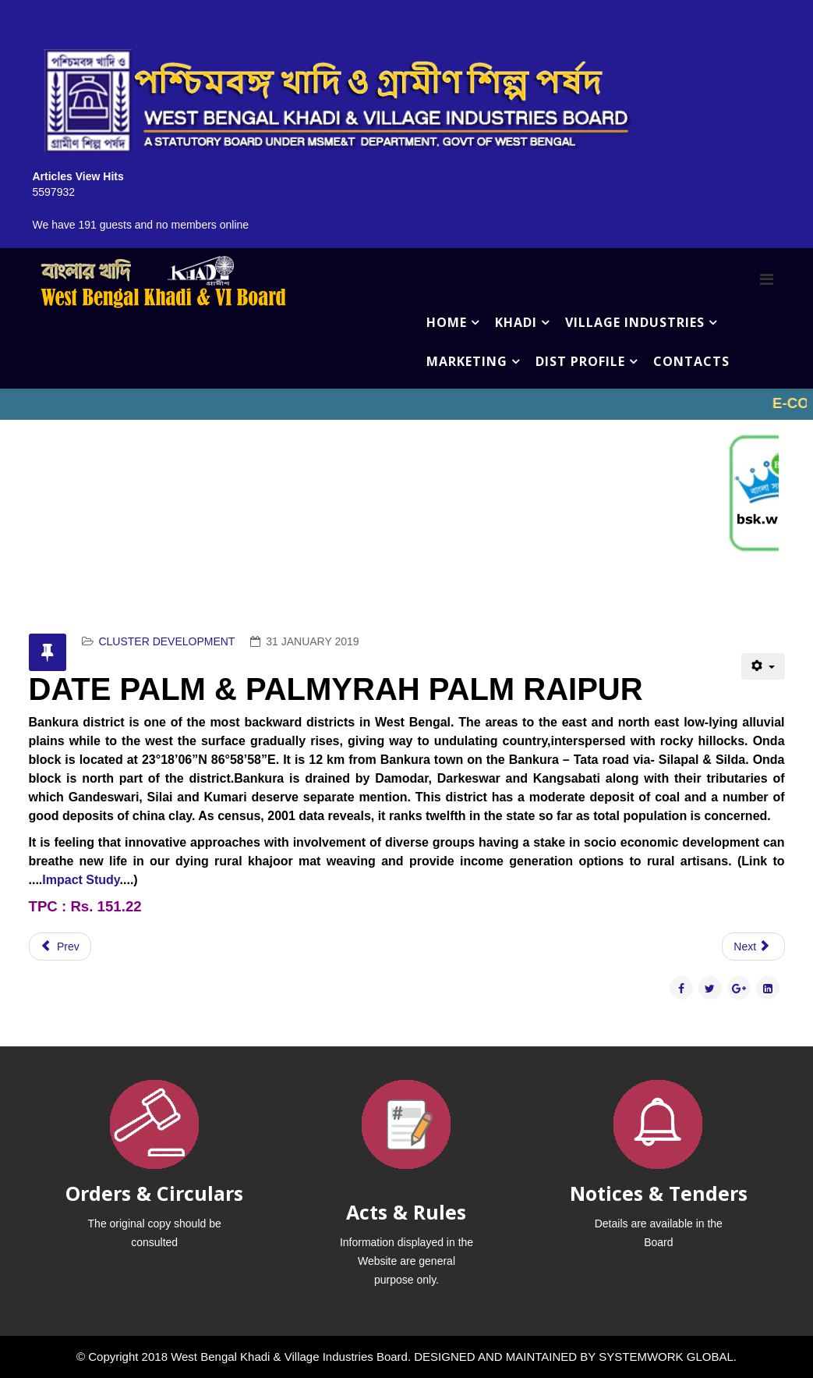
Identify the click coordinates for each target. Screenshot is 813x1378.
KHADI (516, 322)
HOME (446, 322)
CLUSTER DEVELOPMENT (166, 641)
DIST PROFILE (580, 361)
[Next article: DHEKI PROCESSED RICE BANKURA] (753, 946)
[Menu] (766, 279)
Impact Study (80, 879)
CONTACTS (691, 361)
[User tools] (762, 666)
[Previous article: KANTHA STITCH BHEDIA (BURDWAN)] (60, 946)
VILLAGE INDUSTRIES (635, 322)
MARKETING (466, 361)
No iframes (406, 404)
